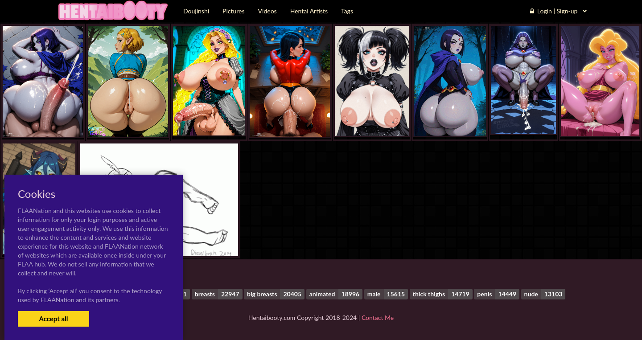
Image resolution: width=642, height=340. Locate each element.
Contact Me (378, 317)
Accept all (53, 319)
